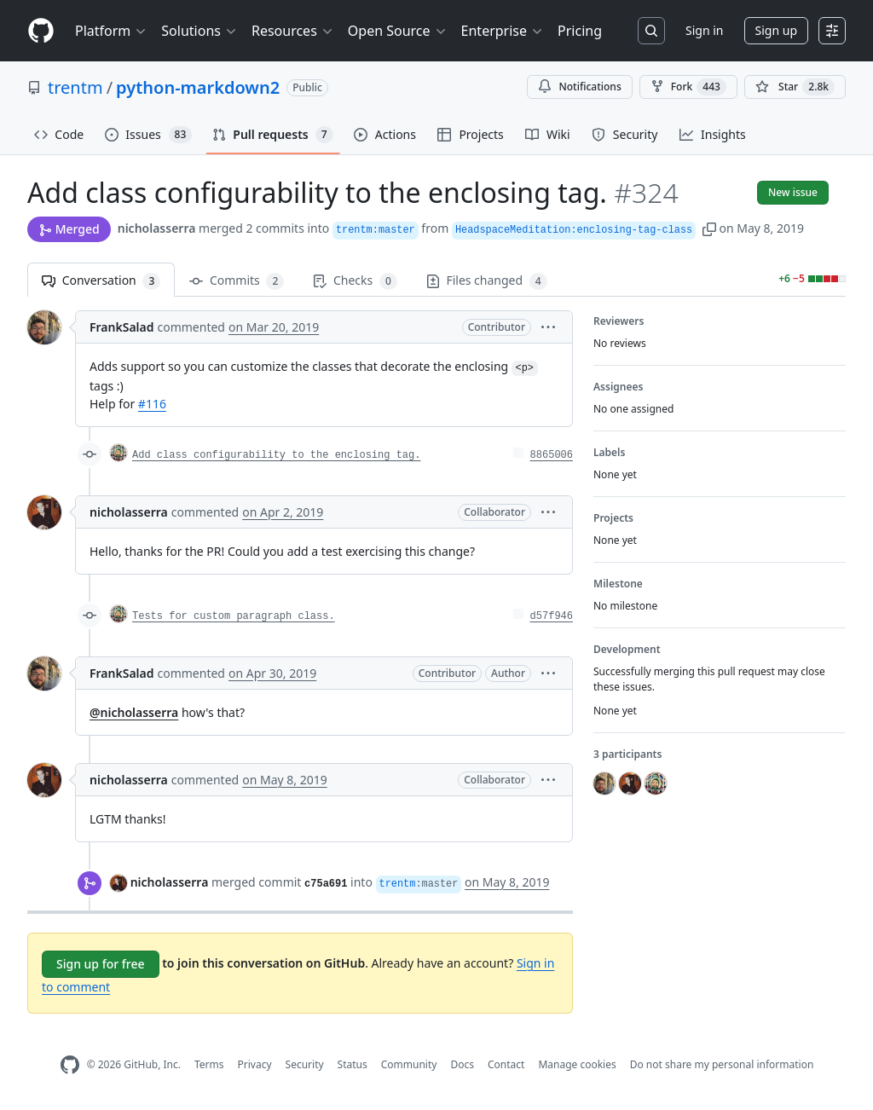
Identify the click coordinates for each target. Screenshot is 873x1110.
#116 (152, 404)
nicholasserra (157, 228)
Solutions (199, 30)
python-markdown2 (198, 87)
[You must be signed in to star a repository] (795, 87)
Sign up (776, 30)
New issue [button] (793, 192)
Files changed (486, 281)
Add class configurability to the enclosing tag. (276, 455)
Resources (292, 30)
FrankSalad (122, 327)
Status (352, 1064)
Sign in (704, 30)
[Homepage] (41, 31)
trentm (75, 87)
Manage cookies (577, 1064)
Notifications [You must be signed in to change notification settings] (579, 86)
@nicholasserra (134, 712)
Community (409, 1064)
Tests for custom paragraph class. (233, 616)
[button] (709, 228)
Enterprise (502, 30)
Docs (462, 1064)
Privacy (255, 1064)
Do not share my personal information (722, 1064)
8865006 (551, 455)
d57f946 (551, 616)
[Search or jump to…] (651, 30)
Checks (354, 281)
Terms (209, 1064)
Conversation (101, 281)
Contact (506, 1064)
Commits (236, 281)
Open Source (398, 30)
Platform (111, 30)
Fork (688, 86)
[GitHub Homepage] (70, 1065)
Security (305, 1064)
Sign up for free (100, 964)
